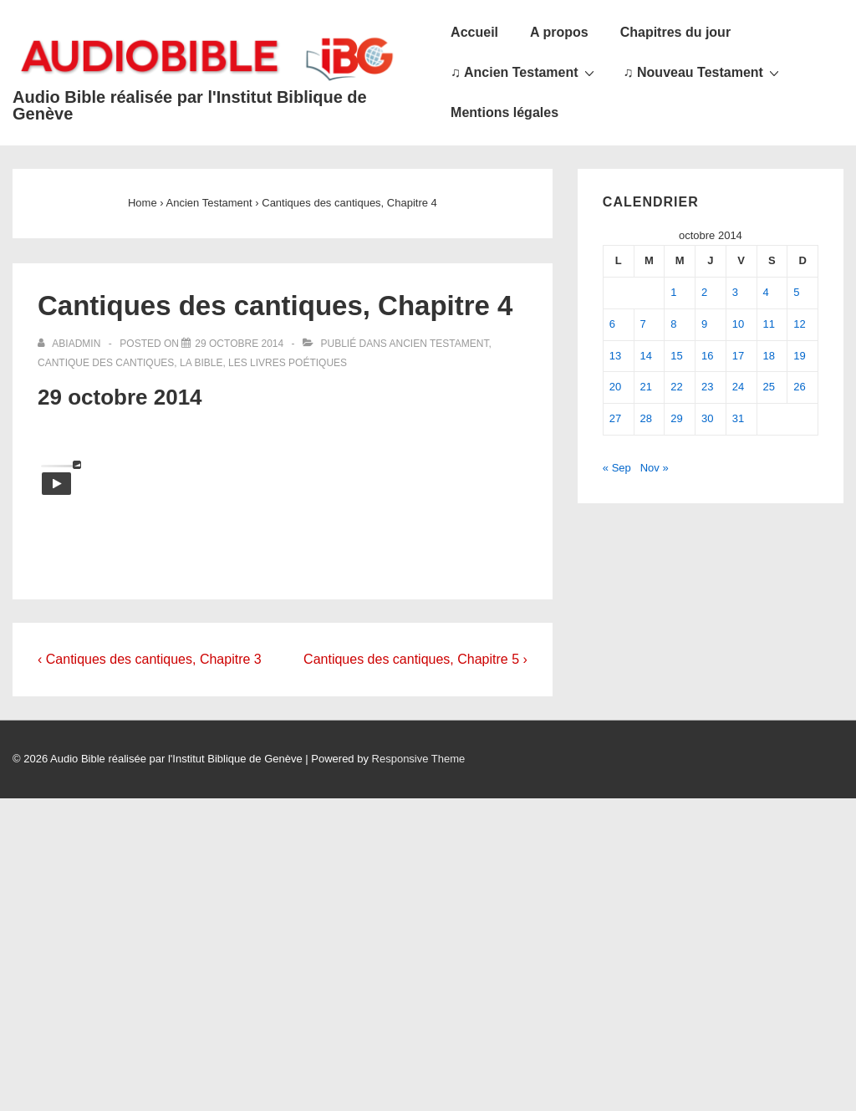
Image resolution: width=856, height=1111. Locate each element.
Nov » (654, 467)
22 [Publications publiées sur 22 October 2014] (676, 386)
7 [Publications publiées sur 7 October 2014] (643, 324)
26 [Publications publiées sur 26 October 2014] (799, 386)
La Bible (201, 363)
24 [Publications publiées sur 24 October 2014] (738, 386)
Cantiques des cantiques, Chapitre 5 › (415, 659)
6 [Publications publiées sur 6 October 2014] (612, 324)
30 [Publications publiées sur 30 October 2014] (707, 418)
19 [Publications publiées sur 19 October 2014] (799, 355)
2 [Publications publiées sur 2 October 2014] (704, 292)
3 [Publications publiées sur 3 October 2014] (735, 292)
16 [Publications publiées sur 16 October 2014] (707, 355)
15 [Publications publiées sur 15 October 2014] (676, 355)
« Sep (617, 467)
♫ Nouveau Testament (703, 72)
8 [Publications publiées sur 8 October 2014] (673, 324)
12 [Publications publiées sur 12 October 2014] (799, 324)
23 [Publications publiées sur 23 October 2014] (707, 386)
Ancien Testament (439, 343)
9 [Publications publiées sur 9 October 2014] (704, 324)
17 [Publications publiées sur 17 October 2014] (738, 355)
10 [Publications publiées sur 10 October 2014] (738, 324)
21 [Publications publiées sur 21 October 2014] (646, 386)
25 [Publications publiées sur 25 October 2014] (769, 386)
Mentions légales (504, 112)
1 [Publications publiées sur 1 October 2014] (673, 292)
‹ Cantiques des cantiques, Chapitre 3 (150, 659)
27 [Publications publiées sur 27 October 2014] (615, 418)
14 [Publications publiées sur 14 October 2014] (646, 355)
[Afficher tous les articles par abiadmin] (71, 343)
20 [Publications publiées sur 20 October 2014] (615, 386)
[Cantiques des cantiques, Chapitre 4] (239, 343)
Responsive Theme (419, 758)
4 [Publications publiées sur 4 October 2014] (766, 292)
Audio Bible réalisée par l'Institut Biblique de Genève (190, 105)
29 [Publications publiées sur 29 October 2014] (676, 418)
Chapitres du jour (675, 32)
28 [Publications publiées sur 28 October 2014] (646, 418)
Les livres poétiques (287, 363)
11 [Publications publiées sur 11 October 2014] (769, 324)
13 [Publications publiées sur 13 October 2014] (615, 355)
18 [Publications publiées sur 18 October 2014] (769, 355)
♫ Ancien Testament (524, 72)
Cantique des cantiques (106, 363)
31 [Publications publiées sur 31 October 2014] (738, 418)
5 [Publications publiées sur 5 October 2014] (796, 292)
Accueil (474, 32)
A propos (559, 32)
